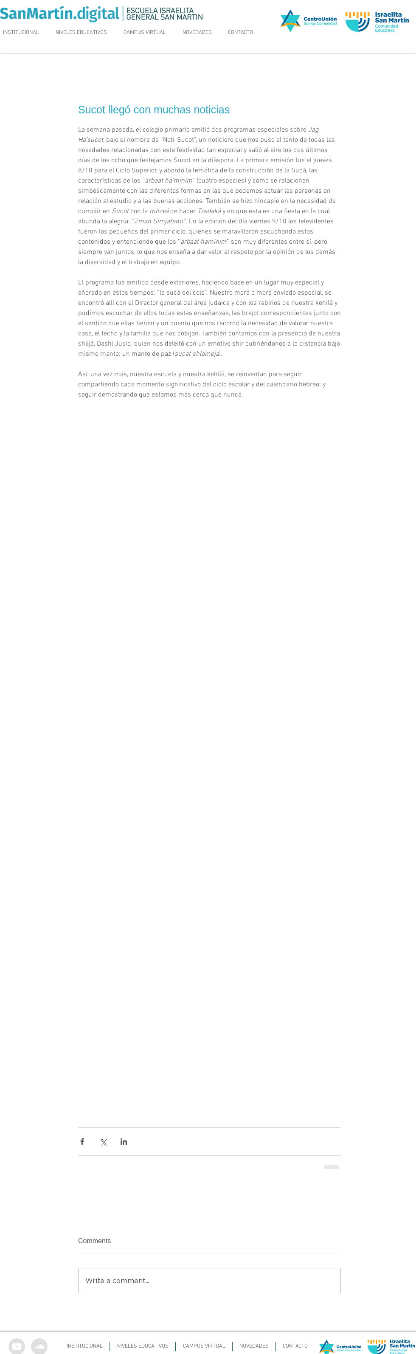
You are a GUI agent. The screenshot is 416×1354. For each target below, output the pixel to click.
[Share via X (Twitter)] (103, 1141)
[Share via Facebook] (82, 1141)
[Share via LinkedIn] (124, 1141)
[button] (81, 32)
